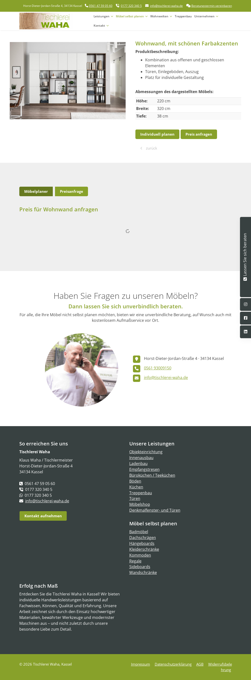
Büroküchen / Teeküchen (152, 475)
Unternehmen (204, 16)
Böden (135, 481)
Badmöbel (138, 531)
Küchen (136, 487)
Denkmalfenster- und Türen (154, 510)
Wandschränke (143, 572)
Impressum (140, 664)
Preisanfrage (71, 191)
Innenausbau (141, 457)
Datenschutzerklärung (173, 664)
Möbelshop (139, 504)
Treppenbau (183, 16)
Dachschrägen (142, 537)
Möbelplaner (36, 191)
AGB (200, 664)
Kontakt (99, 25)
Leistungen (101, 16)
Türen (134, 498)
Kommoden (140, 555)
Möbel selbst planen (130, 16)
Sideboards (139, 566)
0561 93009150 (157, 368)
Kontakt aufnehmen (43, 515)
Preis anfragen (199, 134)
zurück (151, 148)
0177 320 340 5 (131, 6)
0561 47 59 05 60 (100, 6)
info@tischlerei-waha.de (166, 6)
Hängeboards (141, 543)
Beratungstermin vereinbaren (211, 6)
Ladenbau (138, 463)
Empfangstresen (144, 469)
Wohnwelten (159, 16)
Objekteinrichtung (146, 451)
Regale (135, 561)
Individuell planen (157, 134)
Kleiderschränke (144, 549)
